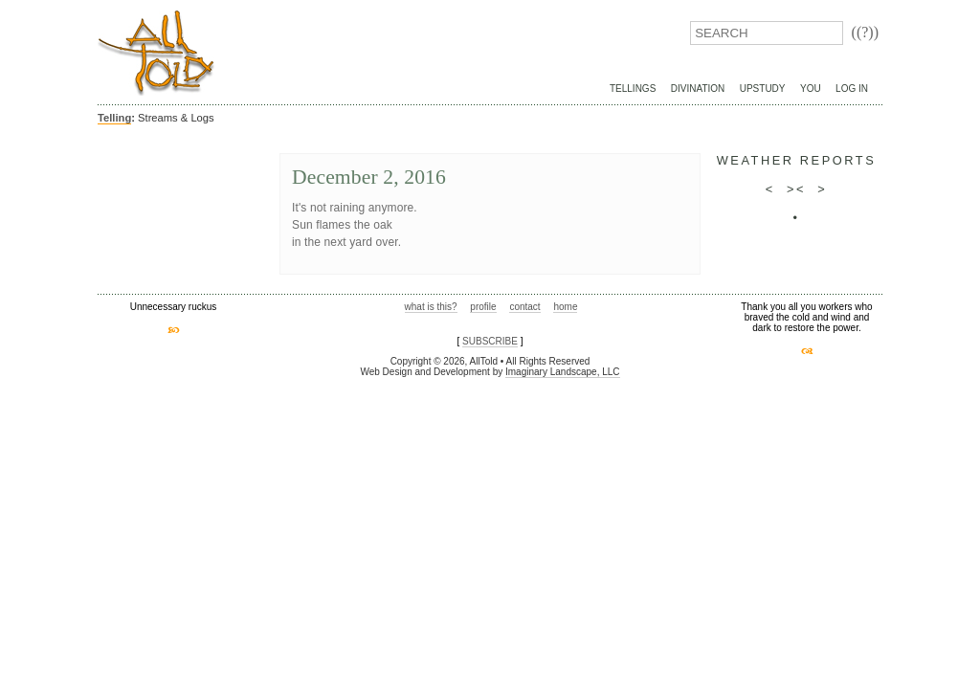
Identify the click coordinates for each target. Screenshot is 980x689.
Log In (851, 88)
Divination (697, 88)
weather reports (797, 160)
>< (796, 189)
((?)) (865, 32)
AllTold (156, 53)
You (810, 88)
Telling (114, 117)
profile (483, 306)
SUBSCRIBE (490, 341)
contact (524, 306)
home (565, 306)
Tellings (633, 88)
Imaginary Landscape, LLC (562, 372)
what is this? (431, 306)
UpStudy (763, 88)
